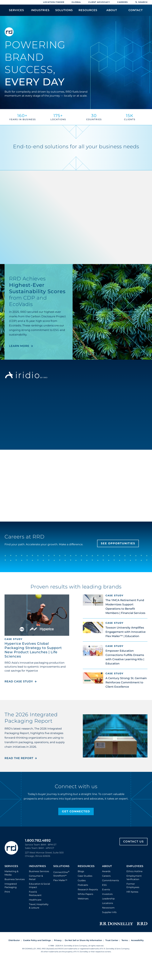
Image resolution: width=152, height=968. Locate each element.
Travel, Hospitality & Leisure (38, 906)
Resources (86, 866)
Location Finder (53, 2)
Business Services (15, 879)
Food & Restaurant (35, 893)
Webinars (83, 898)
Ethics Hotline (134, 871)
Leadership (108, 898)
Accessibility (137, 940)
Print (7, 891)
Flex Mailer (60, 880)
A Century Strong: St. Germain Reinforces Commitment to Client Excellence (126, 682)
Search (141, 2)
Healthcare (35, 899)
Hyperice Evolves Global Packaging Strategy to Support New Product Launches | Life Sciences (33, 649)
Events (106, 889)
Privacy (58, 940)
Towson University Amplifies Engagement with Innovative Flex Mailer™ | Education (125, 632)
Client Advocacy (99, 2)
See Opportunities (118, 543)
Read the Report (19, 758)
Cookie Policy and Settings (37, 940)
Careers (122, 2)
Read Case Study (21, 681)
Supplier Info (109, 912)
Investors (107, 894)
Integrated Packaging (11, 885)
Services (11, 866)
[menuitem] (16, 11)
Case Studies (85, 876)
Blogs (81, 871)
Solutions (61, 866)
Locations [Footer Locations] (107, 903)
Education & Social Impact (39, 885)
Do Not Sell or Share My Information (83, 940)
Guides (82, 880)
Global (76, 2)
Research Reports (88, 889)
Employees (134, 866)
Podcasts (83, 885)
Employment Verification (134, 878)
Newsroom (108, 907)
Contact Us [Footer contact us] (133, 841)
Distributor (14, 940)
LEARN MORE (19, 346)
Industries (37, 866)
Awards (106, 871)
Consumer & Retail (36, 878)
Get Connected (76, 811)
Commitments (110, 880)
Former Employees (132, 885)
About (107, 866)
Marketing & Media (11, 873)
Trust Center (111, 940)
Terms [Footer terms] (125, 940)
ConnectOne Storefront (61, 873)
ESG (104, 885)
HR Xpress (132, 891)
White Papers (85, 894)
